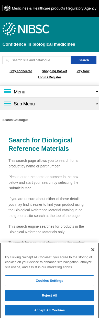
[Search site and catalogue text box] (37, 60)
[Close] (92, 250)
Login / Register (49, 77)
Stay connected (20, 71)
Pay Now (83, 71)
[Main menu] (49, 91)
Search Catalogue (15, 120)
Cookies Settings (49, 281)
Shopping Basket (54, 71)
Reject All (49, 296)
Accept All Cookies (49, 311)
